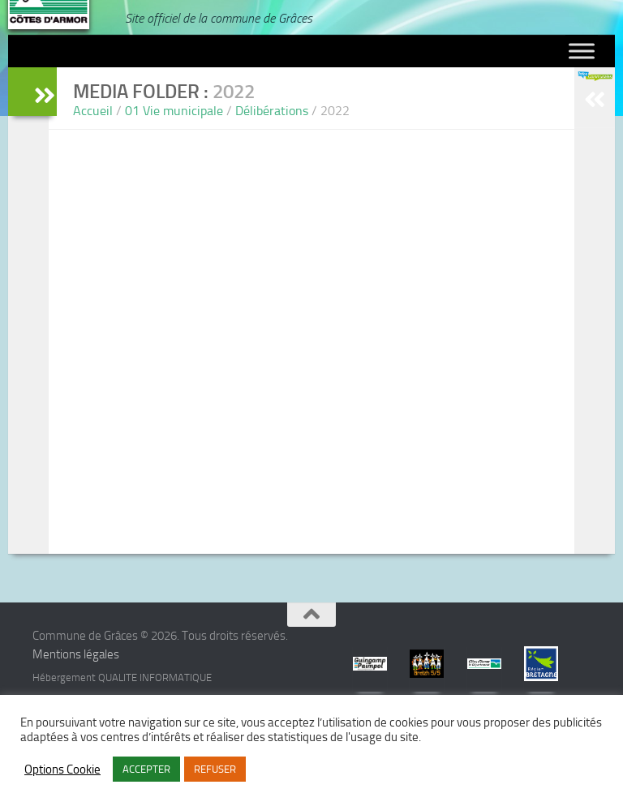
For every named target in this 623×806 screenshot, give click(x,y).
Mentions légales (75, 654)
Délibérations (271, 110)
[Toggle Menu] (582, 51)
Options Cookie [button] (62, 769)
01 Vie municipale (174, 110)
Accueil (93, 110)
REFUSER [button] (215, 769)
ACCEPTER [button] (146, 769)
